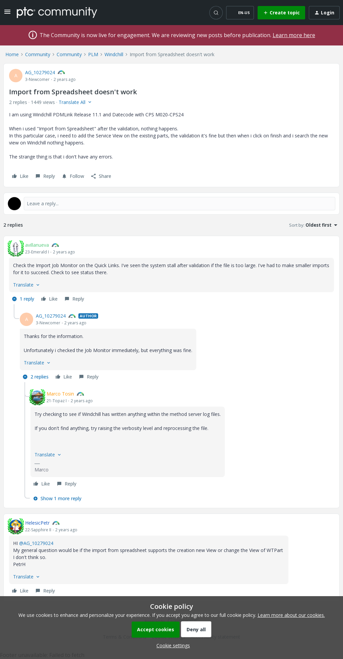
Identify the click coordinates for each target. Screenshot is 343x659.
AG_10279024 (40, 72)
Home (12, 54)
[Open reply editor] (171, 203)
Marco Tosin (60, 394)
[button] (7, 14)
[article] (171, 272)
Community (37, 54)
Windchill (114, 54)
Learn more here (294, 35)
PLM (93, 54)
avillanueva (37, 245)
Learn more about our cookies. (291, 615)
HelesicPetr (37, 523)
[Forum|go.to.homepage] (57, 12)
